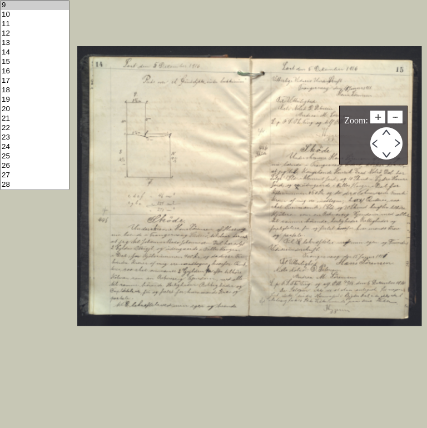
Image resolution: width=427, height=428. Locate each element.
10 (35, 14)
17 (35, 81)
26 (35, 166)
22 (35, 128)
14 (35, 52)
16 (35, 71)
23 (35, 137)
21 (35, 118)
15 (35, 62)
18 (35, 90)
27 (35, 175)
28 (35, 185)
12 (35, 33)
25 (35, 156)
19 (35, 99)
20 (35, 109)
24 (35, 147)
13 (35, 43)
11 (35, 24)
